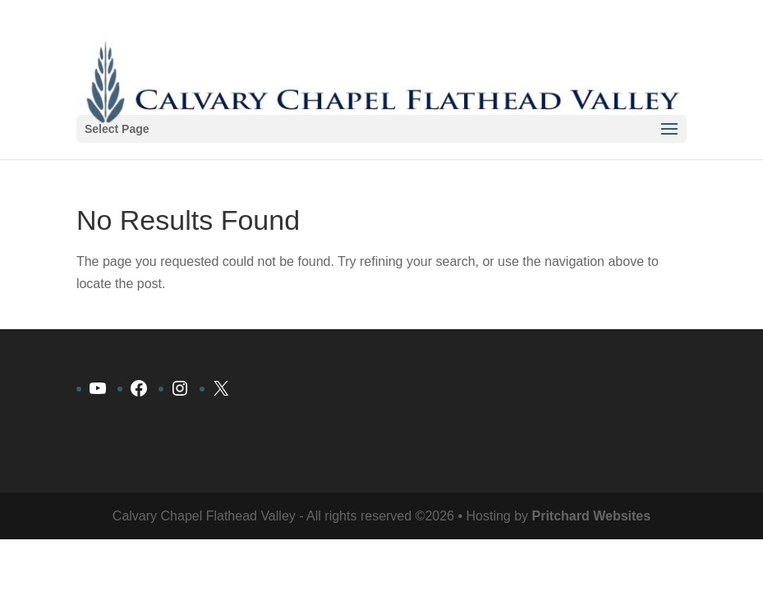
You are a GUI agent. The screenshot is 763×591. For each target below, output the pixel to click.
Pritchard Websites (591, 516)
